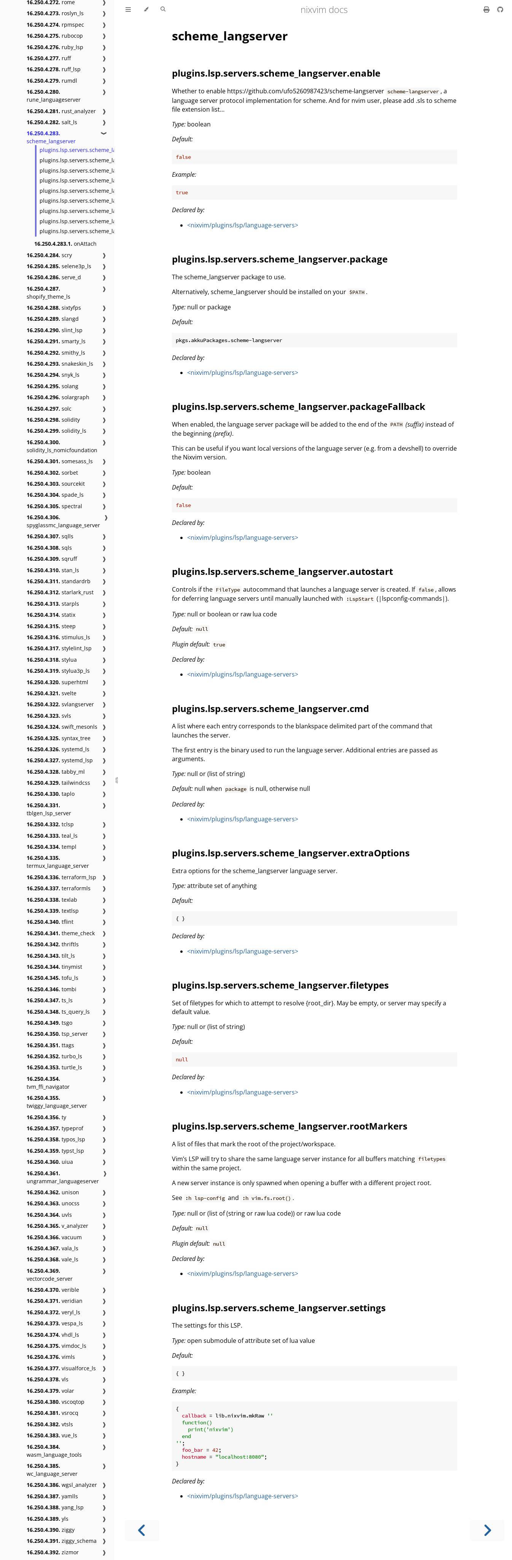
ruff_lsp (54, 69)
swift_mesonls (62, 726)
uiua (50, 1161)
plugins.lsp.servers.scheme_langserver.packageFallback (110, 170)
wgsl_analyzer (62, 1484)
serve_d (54, 277)
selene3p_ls (59, 266)
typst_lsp (55, 1150)
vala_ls (52, 1248)
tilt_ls (51, 955)
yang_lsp (55, 1507)
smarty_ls (56, 341)
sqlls (50, 536)
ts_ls (50, 1000)
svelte (51, 693)
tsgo (49, 1022)
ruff (49, 58)
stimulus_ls (58, 637)
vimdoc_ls (56, 1345)
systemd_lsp (60, 760)
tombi (51, 989)
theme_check (61, 933)
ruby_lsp (55, 47)
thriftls (53, 944)
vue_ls (52, 1435)
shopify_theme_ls (48, 292)
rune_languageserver (54, 95)
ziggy (51, 1529)
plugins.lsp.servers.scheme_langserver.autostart (101, 180)
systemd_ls (58, 749)
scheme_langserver (51, 137)
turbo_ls (54, 1056)
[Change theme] (145, 9)
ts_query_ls (58, 1011)
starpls (53, 603)
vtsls (50, 1424)
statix (51, 614)
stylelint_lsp (59, 648)
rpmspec (55, 24)
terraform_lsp (61, 877)
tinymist (54, 966)
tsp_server (57, 1033)
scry (49, 255)
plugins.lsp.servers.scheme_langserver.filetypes (100, 210)
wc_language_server (52, 1469)
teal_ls (52, 835)
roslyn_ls (55, 13)
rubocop (55, 35)
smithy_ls (56, 352)
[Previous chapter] (142, 1530)
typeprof (55, 1128)
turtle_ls (54, 1067)
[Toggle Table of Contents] (128, 9)
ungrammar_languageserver (63, 1177)
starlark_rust (60, 592)
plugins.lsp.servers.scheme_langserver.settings (100, 231)
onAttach (65, 243)
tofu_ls (52, 977)
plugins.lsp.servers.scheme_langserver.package (100, 160)
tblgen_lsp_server (49, 809)
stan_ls (53, 570)
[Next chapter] (487, 1530)
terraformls (59, 888)
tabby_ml (56, 771)
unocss (53, 1203)
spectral (54, 506)
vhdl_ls (53, 1334)
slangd (53, 318)
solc (49, 408)
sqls (49, 547)
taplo (51, 793)
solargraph (58, 397)
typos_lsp (56, 1139)
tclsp (50, 824)
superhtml (57, 682)
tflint (50, 921)
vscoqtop (55, 1401)
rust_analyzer (61, 111)
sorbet (52, 472)
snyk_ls (53, 374)
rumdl (52, 80)
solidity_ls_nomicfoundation (62, 446)
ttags (50, 1045)
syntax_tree (59, 738)
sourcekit (56, 483)
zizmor (53, 1552)
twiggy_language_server (57, 1101)
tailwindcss (58, 782)
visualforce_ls (61, 1368)
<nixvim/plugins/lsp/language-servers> (242, 225)
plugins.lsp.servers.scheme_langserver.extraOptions (106, 200)
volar (50, 1390)
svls (49, 715)
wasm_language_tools (54, 1450)
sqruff (52, 558)
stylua (52, 659)
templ (51, 846)
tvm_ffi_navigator (48, 1082)
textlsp (53, 910)
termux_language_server (58, 861)
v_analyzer (57, 1225)
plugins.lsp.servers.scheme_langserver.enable (98, 150)
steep (51, 626)
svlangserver (60, 704)
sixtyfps (54, 307)
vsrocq (52, 1412)
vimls (51, 1356)
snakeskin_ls (60, 363)
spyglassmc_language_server (63, 521)
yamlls (52, 1496)
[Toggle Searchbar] (163, 9)
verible (53, 1289)
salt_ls (52, 122)
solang (52, 386)
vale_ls (52, 1259)
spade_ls (55, 494)
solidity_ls (56, 430)
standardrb (59, 581)
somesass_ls (60, 461)
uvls (49, 1214)
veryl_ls (53, 1312)
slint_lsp (55, 330)
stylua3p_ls (58, 670)
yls (47, 1518)
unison (53, 1192)
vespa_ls (55, 1323)
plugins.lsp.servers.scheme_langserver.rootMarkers (105, 221)
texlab (52, 899)
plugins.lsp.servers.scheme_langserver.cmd (95, 190)
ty (46, 1117)
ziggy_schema (62, 1540)
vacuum (54, 1237)
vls (47, 1379)
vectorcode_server (50, 1274)
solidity (53, 419)
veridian (55, 1300)
